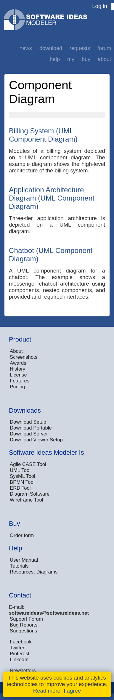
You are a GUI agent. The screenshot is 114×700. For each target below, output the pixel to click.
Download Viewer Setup (36, 440)
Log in (99, 6)
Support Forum (26, 619)
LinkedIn (19, 659)
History (17, 369)
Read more (46, 691)
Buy (86, 59)
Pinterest (19, 653)
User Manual (24, 560)
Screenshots (23, 357)
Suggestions (23, 631)
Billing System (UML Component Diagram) (43, 135)
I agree (72, 691)
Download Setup (28, 422)
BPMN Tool (22, 482)
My (70, 59)
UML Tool (20, 470)
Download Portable (31, 428)
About (104, 59)
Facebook (21, 642)
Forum (104, 48)
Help (55, 59)
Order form (22, 535)
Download (50, 48)
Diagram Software (29, 494)
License (18, 375)
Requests (80, 48)
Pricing (17, 387)
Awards (18, 363)
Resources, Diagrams (33, 572)
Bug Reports (23, 625)
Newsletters (23, 670)
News (26, 48)
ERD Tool (20, 488)
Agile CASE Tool (28, 464)
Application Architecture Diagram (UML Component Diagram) (51, 198)
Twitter (17, 648)
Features (19, 381)
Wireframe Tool (26, 500)
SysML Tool (22, 476)
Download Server (29, 434)
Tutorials (19, 566)
